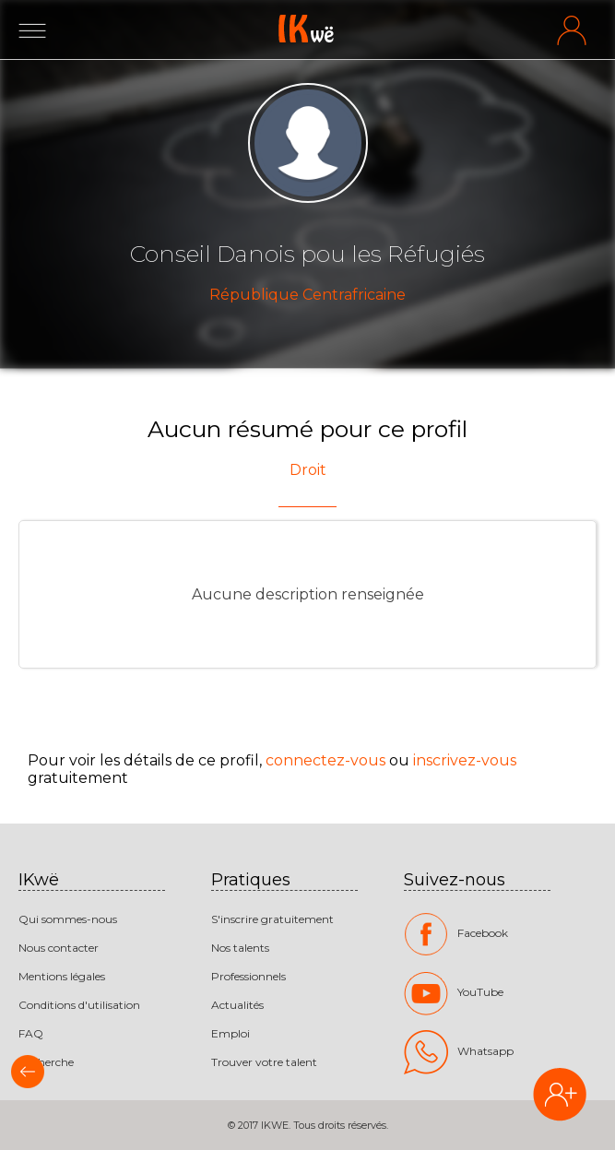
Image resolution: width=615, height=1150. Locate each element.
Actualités (237, 1005)
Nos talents (240, 947)
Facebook (456, 934)
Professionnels (248, 976)
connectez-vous (325, 760)
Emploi (230, 1033)
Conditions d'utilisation (79, 1005)
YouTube (453, 993)
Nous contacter (58, 947)
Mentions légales (61, 976)
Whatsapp (459, 1052)
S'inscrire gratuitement (272, 919)
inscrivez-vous (464, 760)
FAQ (30, 1033)
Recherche (46, 1062)
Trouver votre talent (264, 1062)
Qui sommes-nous (67, 919)
